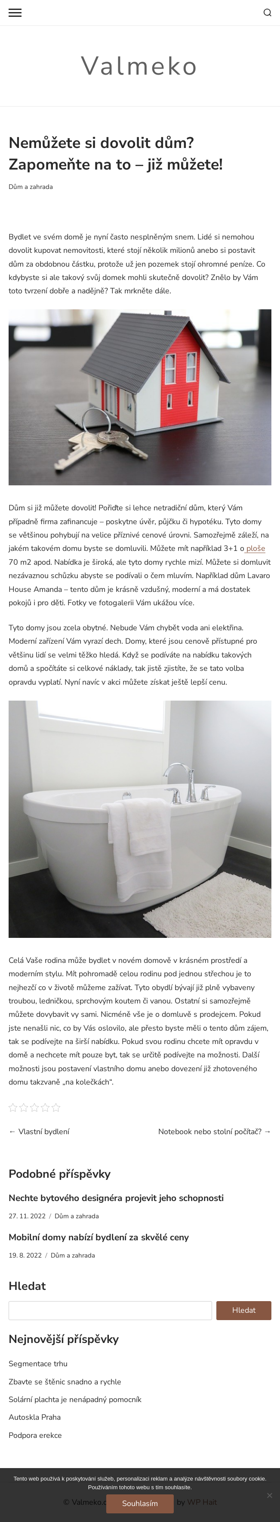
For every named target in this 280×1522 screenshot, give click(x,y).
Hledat (27, 1286)
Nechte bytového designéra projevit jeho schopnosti (116, 1198)
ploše (254, 548)
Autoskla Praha (35, 1417)
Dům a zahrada (31, 186)
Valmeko (140, 66)
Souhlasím (140, 1503)
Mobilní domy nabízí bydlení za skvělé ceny (99, 1237)
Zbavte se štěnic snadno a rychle (65, 1382)
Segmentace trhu (38, 1363)
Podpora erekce (35, 1435)
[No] (269, 1495)
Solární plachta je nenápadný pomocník (75, 1399)
